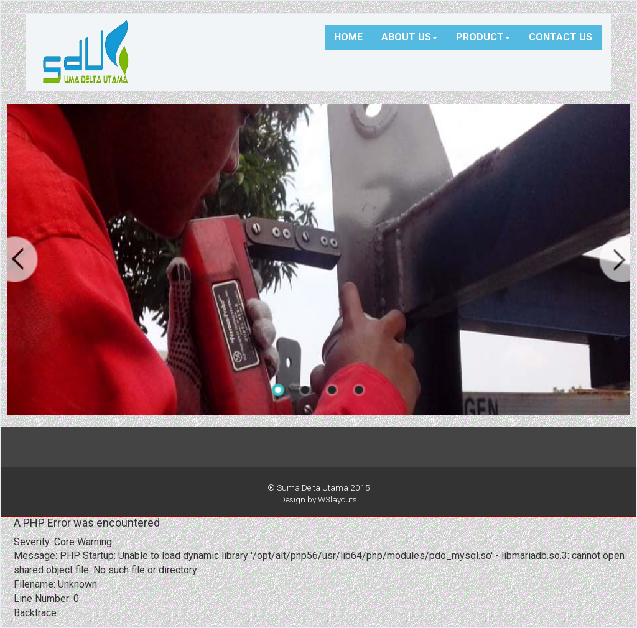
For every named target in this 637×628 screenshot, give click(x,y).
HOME (348, 37)
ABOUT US (409, 37)
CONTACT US (560, 37)
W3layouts (337, 499)
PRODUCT (483, 37)
